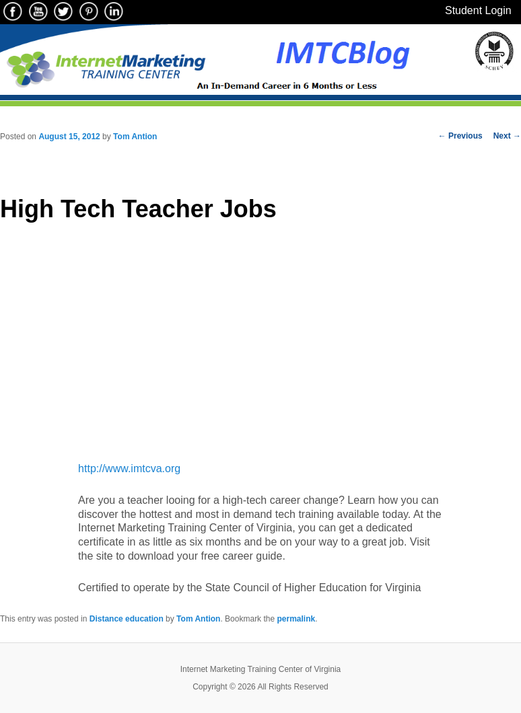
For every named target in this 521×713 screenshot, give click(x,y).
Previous (460, 136)
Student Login (478, 10)
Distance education (127, 619)
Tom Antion (135, 136)
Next (507, 136)
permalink (296, 619)
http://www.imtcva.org (129, 468)
